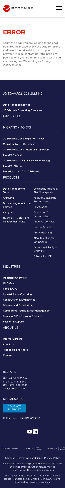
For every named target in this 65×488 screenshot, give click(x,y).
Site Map (10, 458)
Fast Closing (40, 206)
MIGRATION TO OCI (17, 127)
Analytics (8, 212)
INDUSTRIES (11, 266)
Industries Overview (15, 277)
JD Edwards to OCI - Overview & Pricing (26, 160)
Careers (7, 355)
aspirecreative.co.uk (40, 482)
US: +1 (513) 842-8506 (15, 385)
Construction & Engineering (19, 299)
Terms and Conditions (29, 458)
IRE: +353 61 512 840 (14, 381)
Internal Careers (12, 338)
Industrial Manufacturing (17, 294)
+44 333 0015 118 (30, 418)
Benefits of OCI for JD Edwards (21, 171)
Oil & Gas (8, 283)
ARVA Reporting (43, 232)
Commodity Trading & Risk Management (26, 310)
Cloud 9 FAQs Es (12, 165)
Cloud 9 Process (12, 155)
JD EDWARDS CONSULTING (23, 93)
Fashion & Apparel (13, 321)
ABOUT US (10, 327)
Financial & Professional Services (22, 316)
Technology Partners (15, 349)
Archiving (8, 197)
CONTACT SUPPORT (14, 408)
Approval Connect (44, 221)
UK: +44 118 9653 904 (15, 378)
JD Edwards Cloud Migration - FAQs (23, 138)
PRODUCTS (11, 177)
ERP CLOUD (11, 116)
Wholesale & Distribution (18, 305)
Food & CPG (10, 288)
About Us (8, 344)
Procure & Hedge (43, 227)
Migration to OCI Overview (19, 144)
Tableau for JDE (43, 256)
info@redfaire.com (14, 388)
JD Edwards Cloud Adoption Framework (26, 149)
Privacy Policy (52, 458)
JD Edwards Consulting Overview (22, 110)
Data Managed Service (16, 104)
